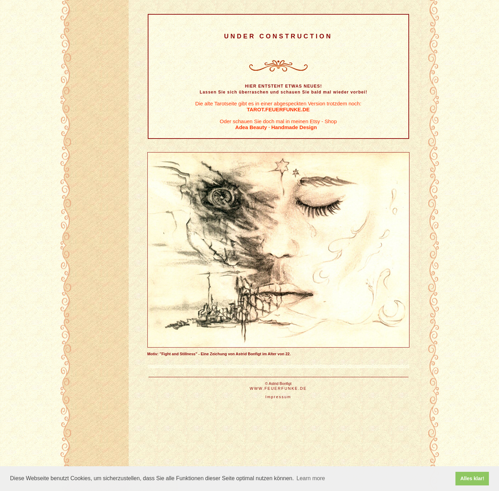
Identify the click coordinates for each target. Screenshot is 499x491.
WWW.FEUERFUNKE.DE (278, 388)
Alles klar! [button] (472, 478)
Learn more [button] (311, 478)
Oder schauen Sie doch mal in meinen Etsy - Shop (278, 124)
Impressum (278, 397)
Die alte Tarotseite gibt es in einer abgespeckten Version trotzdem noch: (278, 106)
